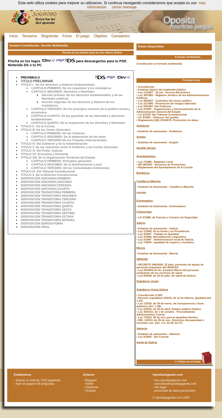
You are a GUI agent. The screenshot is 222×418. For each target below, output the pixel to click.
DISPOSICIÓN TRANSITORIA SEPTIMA (48, 213)
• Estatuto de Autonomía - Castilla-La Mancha (165, 186)
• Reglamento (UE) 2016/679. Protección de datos (167, 120)
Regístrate (49, 36)
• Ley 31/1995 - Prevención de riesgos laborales (166, 103)
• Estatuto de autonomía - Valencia (158, 334)
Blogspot (91, 380)
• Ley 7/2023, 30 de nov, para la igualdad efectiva (166, 317)
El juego (82, 36)
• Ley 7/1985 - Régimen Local (154, 161)
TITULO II (27, 126)
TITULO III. (29, 129)
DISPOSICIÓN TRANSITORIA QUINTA (47, 206)
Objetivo (100, 36)
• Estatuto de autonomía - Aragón (157, 142)
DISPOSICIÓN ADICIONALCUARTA (45, 188)
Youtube (90, 390)
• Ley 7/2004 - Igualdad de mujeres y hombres (165, 242)
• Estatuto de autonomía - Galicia (157, 228)
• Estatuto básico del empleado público (161, 89)
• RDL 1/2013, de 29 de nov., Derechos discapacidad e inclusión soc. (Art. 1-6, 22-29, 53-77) (170, 321)
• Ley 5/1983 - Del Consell (152, 336)
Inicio (13, 36)
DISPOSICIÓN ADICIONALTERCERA (46, 185)
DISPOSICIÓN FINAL (35, 227)
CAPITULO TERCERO (46, 140)
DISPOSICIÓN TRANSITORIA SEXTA (46, 209)
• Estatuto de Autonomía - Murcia (157, 253)
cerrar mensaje (124, 7)
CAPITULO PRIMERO (46, 88)
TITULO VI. (29, 150)
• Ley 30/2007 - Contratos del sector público (163, 100)
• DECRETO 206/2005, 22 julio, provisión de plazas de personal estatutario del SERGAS (170, 266)
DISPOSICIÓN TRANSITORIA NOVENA (48, 220)
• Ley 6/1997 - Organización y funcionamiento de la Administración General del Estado (168, 110)
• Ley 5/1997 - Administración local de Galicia (164, 239)
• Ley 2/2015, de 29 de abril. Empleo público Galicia (168, 309)
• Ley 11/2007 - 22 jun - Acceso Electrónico (163, 92)
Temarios (29, 36)
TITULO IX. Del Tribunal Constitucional (48, 171)
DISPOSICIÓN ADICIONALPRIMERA (46, 178)
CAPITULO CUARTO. (46, 116)
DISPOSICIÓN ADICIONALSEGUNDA (46, 182)
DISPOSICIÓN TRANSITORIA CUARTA (47, 202)
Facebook (91, 387)
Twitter (89, 383)
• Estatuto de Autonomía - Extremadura (161, 206)
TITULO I (27, 84)
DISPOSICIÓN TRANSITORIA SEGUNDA (49, 195)
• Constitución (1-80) (149, 295)
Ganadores (120, 36)
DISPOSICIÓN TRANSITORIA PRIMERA (48, 192)
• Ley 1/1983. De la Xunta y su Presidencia (162, 231)
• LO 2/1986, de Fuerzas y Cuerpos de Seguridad (166, 217)
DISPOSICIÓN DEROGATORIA (42, 223)
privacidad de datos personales (174, 390)
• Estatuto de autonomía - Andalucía (159, 131)
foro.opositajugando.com (170, 380)
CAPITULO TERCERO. (47, 109)
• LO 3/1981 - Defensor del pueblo (157, 117)
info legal (160, 387)
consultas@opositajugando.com (175, 383)
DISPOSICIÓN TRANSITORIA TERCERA (48, 199)
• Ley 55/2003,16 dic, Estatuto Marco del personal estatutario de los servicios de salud (167, 271)
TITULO (26, 143)
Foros (67, 36)
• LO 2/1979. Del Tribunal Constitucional (161, 114)
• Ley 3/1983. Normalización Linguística (161, 236)
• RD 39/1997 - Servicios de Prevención (160, 164)
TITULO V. (28, 147)
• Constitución (145, 86)
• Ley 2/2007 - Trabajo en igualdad (157, 234)
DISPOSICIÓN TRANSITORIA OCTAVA (47, 216)
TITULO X (27, 175)
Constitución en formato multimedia (159, 63)
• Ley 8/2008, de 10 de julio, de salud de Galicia (166, 275)
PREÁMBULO (30, 77)
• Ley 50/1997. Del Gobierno (153, 106)
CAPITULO (38, 91)
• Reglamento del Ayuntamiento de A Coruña (164, 167)
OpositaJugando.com (168, 374)
